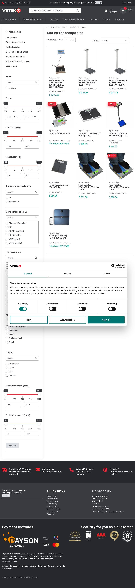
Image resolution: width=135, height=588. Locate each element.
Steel (11, 342)
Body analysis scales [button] (15, 42)
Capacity (53, 19)
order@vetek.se (117, 511)
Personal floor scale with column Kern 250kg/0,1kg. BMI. (118, 82)
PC (10, 227)
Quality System (53, 506)
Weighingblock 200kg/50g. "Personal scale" (119, 187)
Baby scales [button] (11, 37)
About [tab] (107, 274)
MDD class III (14, 202)
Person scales (59, 27)
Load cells (93, 19)
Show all (70, 40)
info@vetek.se (104, 511)
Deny (28, 320)
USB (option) (14, 239)
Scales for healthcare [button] (15, 57)
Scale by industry (31, 19)
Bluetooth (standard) (18, 223)
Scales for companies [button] (17, 52)
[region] (22, 88)
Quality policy (52, 511)
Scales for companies (77, 27)
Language (127, 3)
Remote (12, 376)
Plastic (12, 334)
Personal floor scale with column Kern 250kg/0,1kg (88, 82)
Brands (106, 19)
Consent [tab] (28, 274)
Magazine (119, 19)
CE (10, 198)
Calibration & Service (73, 19)
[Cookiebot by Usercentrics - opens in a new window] (113, 266)
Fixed (11, 368)
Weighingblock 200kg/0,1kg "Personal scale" (89, 187)
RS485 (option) (15, 235)
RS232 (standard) (16, 231)
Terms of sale (52, 499)
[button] (127, 536)
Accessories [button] (11, 66)
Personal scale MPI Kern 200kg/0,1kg (90, 134)
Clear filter (12, 445)
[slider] (5, 106)
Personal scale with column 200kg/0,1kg (118, 134)
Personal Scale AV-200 (59, 133)
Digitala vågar (84, 78)
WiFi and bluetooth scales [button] (17, 61)
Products (8, 19)
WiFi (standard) (15, 243)
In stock (12, 88)
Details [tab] (67, 274)
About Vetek (52, 496)
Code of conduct (54, 509)
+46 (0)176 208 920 (22, 3)
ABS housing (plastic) (18, 326)
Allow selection (67, 320)
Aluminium (13, 330)
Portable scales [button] (13, 47)
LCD (10, 372)
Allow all (106, 320)
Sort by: (95, 40)
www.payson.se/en (9, 561)
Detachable (14, 364)
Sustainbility (52, 504)
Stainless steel (15, 338)
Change (98, 3)
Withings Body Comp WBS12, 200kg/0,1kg (58, 237)
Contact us (101, 491)
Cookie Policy (52, 501)
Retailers (50, 514)
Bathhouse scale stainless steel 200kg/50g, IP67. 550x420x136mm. (57, 83)
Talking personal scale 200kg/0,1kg (59, 186)
